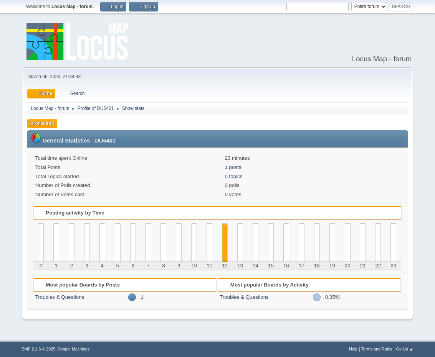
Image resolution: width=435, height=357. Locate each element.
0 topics (233, 176)
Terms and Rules (376, 349)
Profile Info (42, 123)
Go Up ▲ (404, 349)
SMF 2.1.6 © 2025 (39, 349)
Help (353, 349)
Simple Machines (73, 349)
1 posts (233, 167)
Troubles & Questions (59, 297)
